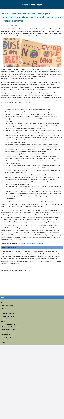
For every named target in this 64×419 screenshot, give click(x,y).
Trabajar (3, 321)
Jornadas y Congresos (8, 313)
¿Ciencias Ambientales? (8, 337)
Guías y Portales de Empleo (9, 329)
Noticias (3, 297)
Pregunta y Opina (5, 334)
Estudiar (3, 303)
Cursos (4, 311)
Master (4, 308)
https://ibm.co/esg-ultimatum (34, 243)
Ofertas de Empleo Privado (9, 324)
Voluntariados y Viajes (8, 316)
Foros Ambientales (7, 340)
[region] (32, 284)
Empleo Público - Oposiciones (10, 326)
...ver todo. (5, 318)
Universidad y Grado (7, 305)
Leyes (2, 300)
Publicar (3, 342)
